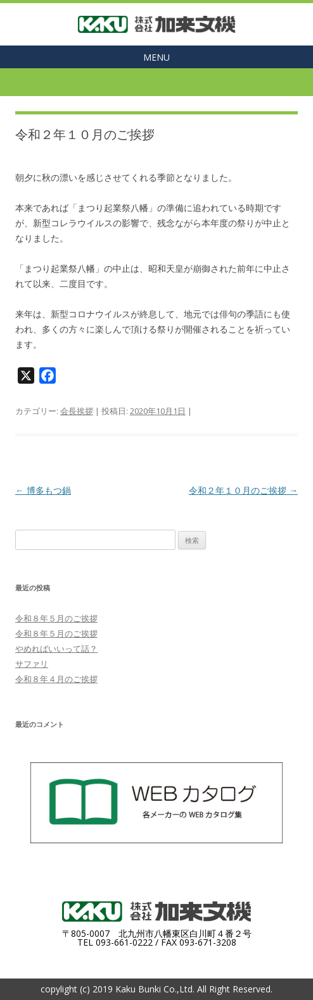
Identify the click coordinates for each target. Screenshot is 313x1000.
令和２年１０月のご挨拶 (243, 490)
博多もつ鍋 (43, 490)
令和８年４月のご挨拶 (56, 679)
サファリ (31, 663)
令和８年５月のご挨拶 (56, 618)
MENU (156, 57)
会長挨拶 (76, 411)
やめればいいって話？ (56, 648)
